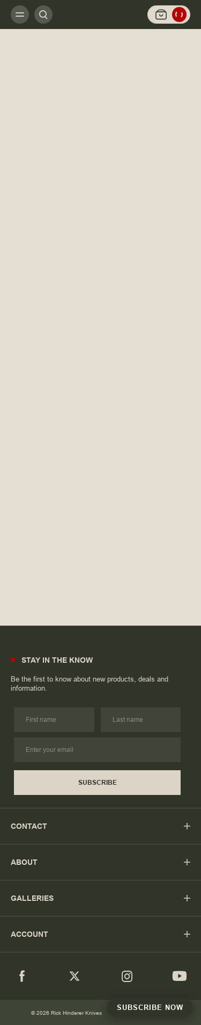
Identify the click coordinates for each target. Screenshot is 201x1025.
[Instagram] (127, 976)
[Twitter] (74, 976)
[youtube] (179, 976)
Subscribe (97, 782)
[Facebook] (21, 976)
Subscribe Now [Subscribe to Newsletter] (150, 1008)
